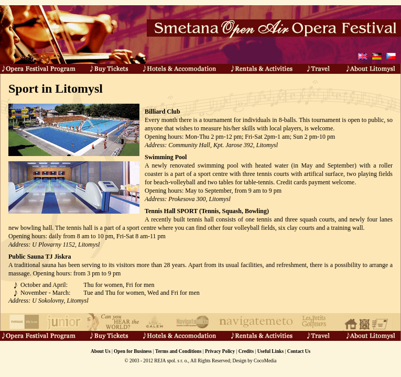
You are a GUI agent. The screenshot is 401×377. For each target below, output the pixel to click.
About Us (101, 351)
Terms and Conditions (178, 351)
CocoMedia (265, 360)
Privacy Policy (220, 351)
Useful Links (270, 351)
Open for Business (132, 351)
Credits (246, 351)
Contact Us (298, 351)
